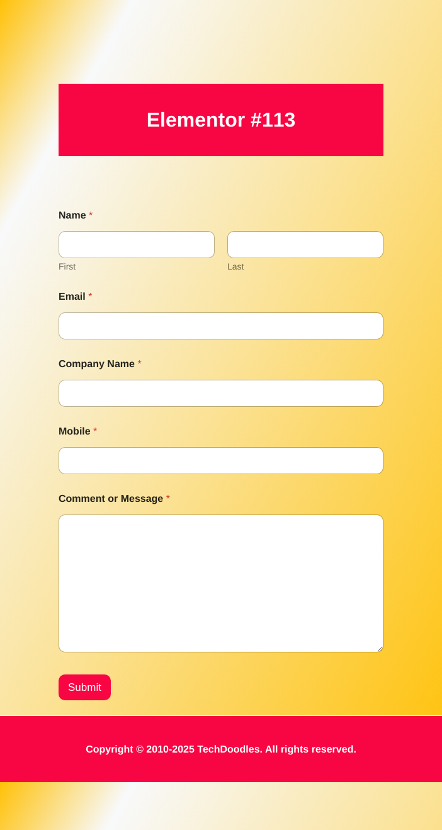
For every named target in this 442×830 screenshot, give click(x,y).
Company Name (100, 364)
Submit (84, 735)
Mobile (78, 431)
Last (235, 266)
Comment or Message (114, 499)
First (67, 266)
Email (75, 297)
